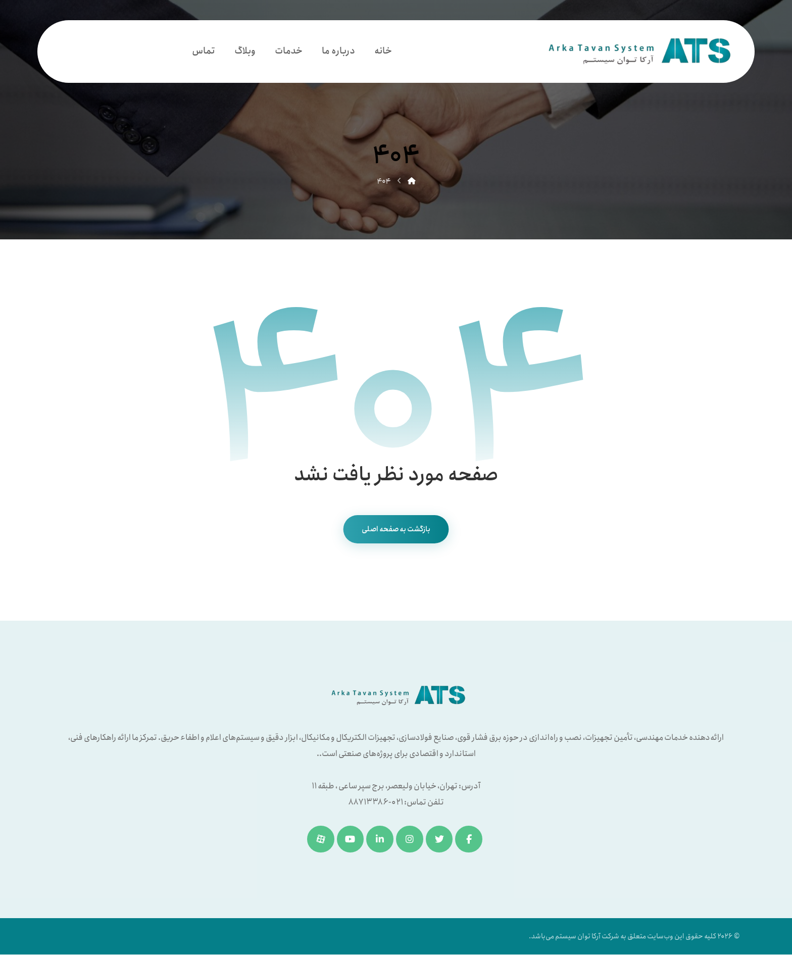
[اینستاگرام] (409, 839)
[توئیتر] (439, 839)
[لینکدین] (379, 839)
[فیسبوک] (469, 839)
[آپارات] (320, 839)
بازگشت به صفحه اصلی (396, 529)
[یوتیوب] (350, 839)
